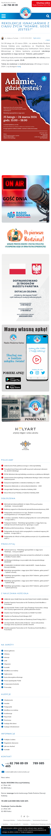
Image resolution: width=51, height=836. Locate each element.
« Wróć (47, 40)
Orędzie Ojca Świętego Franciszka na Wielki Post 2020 (22, 613)
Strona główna (9, 651)
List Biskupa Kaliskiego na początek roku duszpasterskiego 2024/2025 (24, 561)
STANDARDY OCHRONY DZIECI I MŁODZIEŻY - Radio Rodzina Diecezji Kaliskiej (25, 566)
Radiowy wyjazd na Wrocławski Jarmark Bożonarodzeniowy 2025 (26, 509)
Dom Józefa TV (15, 824)
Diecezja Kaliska (9, 820)
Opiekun (5, 824)
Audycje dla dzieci (10, 723)
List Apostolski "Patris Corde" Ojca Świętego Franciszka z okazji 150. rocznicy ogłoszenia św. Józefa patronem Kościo (26, 608)
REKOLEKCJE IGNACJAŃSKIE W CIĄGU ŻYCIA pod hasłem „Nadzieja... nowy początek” (23, 505)
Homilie (6, 703)
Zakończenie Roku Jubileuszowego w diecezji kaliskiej (22, 466)
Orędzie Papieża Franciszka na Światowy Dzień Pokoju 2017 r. (25, 619)
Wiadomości (8, 700)
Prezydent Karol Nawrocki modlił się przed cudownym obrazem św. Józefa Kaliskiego (25, 470)
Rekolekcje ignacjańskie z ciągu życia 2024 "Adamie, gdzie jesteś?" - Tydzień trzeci (26, 576)
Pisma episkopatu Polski (12, 680)
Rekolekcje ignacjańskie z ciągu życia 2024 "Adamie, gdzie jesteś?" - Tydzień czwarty (26, 571)
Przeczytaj (7, 687)
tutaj (19, 66)
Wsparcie (7, 664)
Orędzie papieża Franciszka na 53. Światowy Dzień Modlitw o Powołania (25, 629)
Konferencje (8, 713)
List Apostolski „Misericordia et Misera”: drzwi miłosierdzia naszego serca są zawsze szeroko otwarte (24, 623)
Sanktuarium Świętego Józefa (41, 824)
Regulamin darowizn (11, 743)
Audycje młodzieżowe (11, 727)
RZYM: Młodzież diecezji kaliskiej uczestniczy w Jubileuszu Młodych (26, 474)
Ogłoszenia (8, 674)
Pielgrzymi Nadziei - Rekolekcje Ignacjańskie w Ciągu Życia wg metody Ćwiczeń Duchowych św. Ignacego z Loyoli (25, 524)
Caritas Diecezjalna (23, 820)
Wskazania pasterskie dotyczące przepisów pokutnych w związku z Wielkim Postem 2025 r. (26, 556)
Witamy (6, 654)
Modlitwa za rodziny (11, 670)
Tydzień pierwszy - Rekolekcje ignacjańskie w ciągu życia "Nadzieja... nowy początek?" (23, 550)
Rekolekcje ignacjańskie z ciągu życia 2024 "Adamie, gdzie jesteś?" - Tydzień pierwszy (26, 587)
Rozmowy (7, 720)
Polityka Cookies (9, 739)
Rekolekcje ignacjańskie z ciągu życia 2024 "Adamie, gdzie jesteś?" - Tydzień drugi (26, 581)
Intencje (6, 657)
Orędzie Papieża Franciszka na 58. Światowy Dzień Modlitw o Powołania (25, 603)
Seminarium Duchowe (40, 820)
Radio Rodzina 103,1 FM (41, 4)
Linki (5, 660)
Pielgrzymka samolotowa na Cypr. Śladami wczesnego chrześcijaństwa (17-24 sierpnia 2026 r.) (23, 513)
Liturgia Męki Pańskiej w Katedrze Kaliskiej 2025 (20, 489)
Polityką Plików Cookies (9, 830)
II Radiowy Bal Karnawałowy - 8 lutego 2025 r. (19, 528)
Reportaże (7, 717)
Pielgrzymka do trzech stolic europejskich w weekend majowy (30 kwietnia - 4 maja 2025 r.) (26, 532)
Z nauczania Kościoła (11, 684)
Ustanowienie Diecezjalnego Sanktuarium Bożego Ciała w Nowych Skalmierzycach (27, 478)
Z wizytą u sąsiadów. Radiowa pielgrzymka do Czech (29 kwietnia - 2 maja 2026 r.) (26, 518)
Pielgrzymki (8, 707)
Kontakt (6, 667)
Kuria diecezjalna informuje (13, 677)
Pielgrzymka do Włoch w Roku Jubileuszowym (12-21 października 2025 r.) (26, 537)
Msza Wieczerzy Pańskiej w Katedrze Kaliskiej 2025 (21, 493)
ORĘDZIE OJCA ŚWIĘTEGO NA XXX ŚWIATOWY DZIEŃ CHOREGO (26, 599)
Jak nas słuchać (9, 746)
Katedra (25, 824)
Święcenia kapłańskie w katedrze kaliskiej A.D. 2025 (21, 483)
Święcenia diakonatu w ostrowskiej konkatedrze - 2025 (23, 486)
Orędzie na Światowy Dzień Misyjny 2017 (18, 616)
